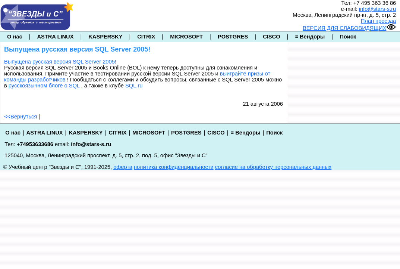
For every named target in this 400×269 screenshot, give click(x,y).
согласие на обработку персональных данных (273, 167)
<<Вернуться (20, 117)
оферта (122, 167)
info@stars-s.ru (377, 9)
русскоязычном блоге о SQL (45, 86)
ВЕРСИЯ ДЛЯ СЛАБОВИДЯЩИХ (349, 28)
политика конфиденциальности (174, 167)
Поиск (348, 37)
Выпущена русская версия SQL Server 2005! (60, 62)
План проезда (378, 21)
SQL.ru (133, 86)
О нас (14, 37)
